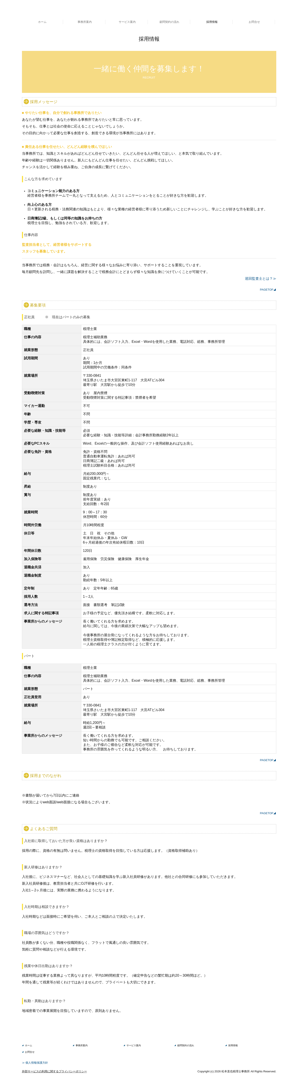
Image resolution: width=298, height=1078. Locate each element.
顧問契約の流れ (169, 21)
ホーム (42, 21)
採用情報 (212, 21)
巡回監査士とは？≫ (260, 278)
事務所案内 (85, 21)
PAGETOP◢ (268, 289)
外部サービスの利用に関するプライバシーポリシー (54, 1071)
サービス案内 (127, 21)
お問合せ (254, 21)
